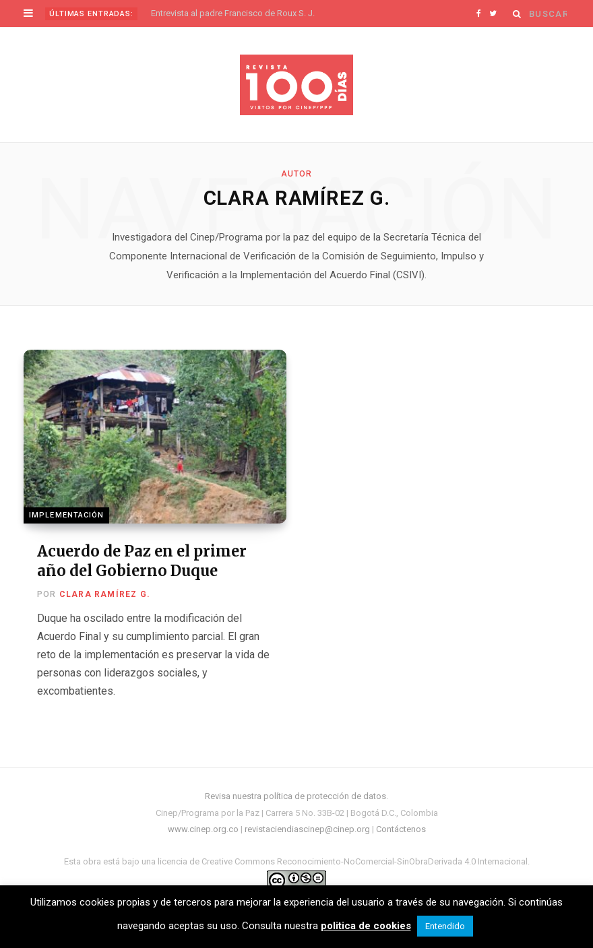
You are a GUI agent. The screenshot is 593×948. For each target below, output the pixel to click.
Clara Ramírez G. (104, 594)
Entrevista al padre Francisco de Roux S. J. (233, 13)
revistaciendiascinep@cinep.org (307, 829)
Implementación (66, 515)
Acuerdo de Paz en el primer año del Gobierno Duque (142, 561)
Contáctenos (401, 829)
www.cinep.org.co (203, 829)
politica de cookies (366, 926)
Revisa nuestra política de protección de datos (295, 796)
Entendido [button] (445, 926)
